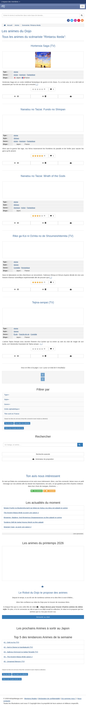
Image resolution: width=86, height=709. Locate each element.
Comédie (17, 268)
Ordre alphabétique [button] (12, 409)
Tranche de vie (24, 334)
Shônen (16, 138)
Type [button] (6, 395)
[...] (37, 84)
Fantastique (31, 75)
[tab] (43, 394)
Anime (16, 72)
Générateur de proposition (44, 459)
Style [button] (6, 399)
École (16, 334)
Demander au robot (43, 617)
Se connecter (36, 491)
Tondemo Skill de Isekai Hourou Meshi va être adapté (23, 522)
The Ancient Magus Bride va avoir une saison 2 (21, 513)
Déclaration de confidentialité (49, 698)
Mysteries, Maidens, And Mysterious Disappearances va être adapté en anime (33, 517)
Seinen (16, 265)
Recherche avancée (43, 454)
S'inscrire (49, 491)
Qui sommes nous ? (68, 698)
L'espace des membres (10, 2)
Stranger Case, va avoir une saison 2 (17, 527)
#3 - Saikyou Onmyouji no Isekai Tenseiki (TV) (21, 652)
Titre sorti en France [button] (11, 414)
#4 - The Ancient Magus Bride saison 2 (18, 657)
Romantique (25, 268)
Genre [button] (7, 404)
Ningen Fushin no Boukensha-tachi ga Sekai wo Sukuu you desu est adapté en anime (36, 508)
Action (16, 75)
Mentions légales (30, 698)
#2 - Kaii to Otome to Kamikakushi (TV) (18, 647)
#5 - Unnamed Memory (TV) (14, 661)
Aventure (22, 75)
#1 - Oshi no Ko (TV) (11, 642)
